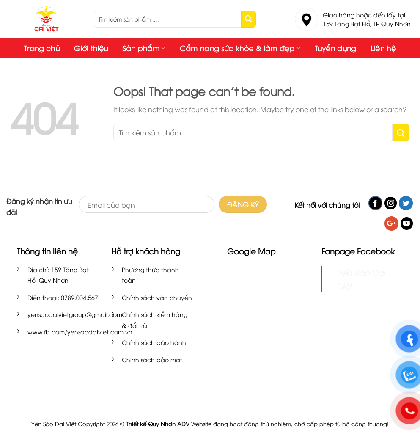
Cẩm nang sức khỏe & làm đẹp (240, 48)
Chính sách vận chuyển (157, 297)
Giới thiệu (91, 48)
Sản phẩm (143, 48)
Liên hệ (383, 48)
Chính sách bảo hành (154, 342)
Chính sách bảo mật (152, 360)
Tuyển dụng (335, 48)
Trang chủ (42, 48)
